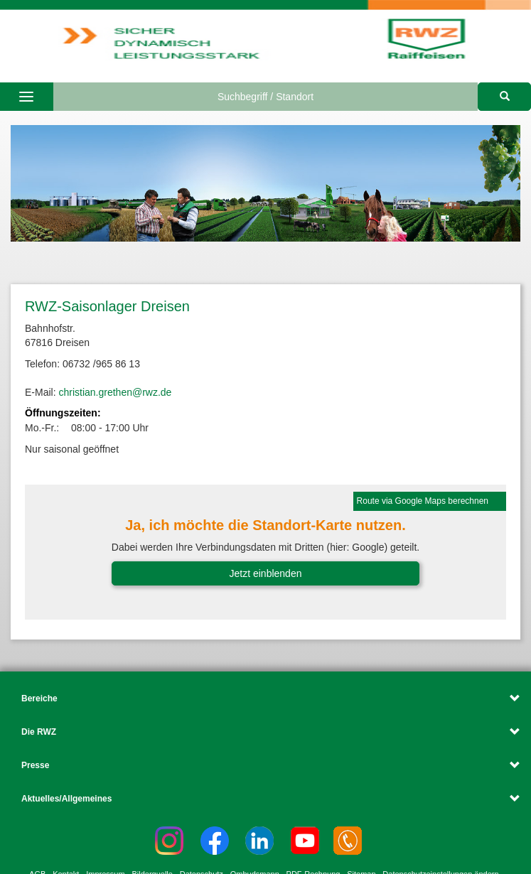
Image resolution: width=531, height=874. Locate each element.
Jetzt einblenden (266, 573)
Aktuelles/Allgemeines (66, 799)
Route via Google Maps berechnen (422, 501)
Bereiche (39, 698)
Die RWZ (38, 732)
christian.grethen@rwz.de (114, 392)
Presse (35, 765)
